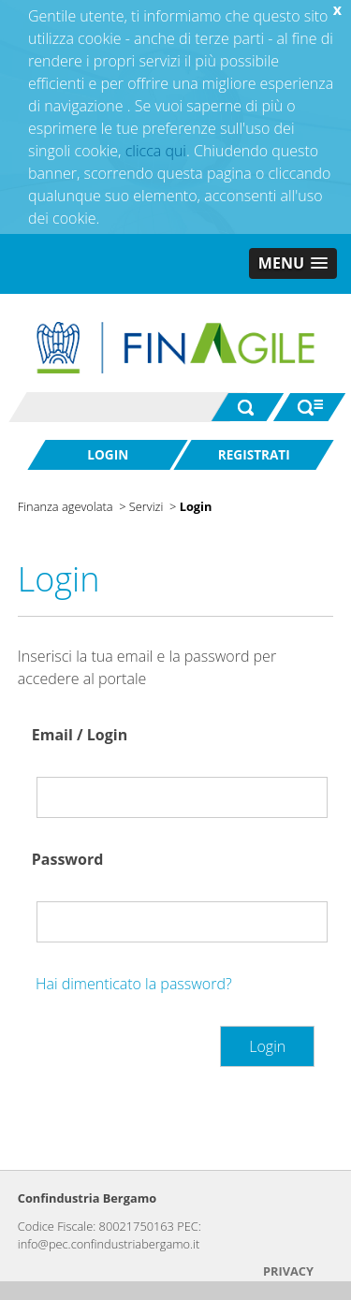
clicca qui (155, 150)
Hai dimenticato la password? (134, 983)
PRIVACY (288, 1271)
